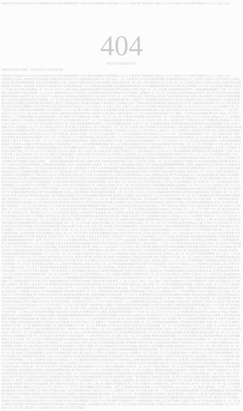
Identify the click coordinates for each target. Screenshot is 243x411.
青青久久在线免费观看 (29, 352)
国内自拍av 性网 (70, 219)
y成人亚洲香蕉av (106, 267)
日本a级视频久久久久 (59, 110)
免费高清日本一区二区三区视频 (168, 147)
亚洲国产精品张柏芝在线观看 (165, 106)
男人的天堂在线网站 (58, 301)
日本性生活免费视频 (100, 130)
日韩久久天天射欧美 (159, 291)
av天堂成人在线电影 (225, 147)
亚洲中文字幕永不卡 (82, 209)
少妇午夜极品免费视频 (203, 240)
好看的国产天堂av (140, 260)
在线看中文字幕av (12, 79)
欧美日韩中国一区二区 (159, 116)
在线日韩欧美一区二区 (129, 113)
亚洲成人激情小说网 (130, 267)
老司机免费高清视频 (74, 205)
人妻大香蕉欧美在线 (78, 390)
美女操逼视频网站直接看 (213, 161)
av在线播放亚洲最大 (157, 216)
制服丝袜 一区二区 (215, 216)
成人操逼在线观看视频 (118, 308)
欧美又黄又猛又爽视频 (182, 86)
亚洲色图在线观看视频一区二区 (138, 332)
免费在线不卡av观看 (95, 311)
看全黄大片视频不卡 (132, 99)
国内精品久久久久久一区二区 (191, 346)
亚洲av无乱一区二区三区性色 (52, 209)
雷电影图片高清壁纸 (61, 376)
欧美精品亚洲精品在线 (198, 270)
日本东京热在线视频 (158, 144)
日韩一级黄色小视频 (73, 82)
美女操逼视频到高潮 (182, 188)
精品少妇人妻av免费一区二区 (147, 284)
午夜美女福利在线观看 (102, 192)
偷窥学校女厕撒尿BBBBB (75, 113)
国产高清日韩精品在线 (176, 96)
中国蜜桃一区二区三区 (50, 99)
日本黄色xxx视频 (21, 144)
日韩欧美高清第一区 (123, 82)
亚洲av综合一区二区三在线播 (132, 287)
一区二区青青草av (129, 79)
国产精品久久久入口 (20, 199)
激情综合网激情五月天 (105, 332)
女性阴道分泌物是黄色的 (191, 168)
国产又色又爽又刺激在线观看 (132, 387)
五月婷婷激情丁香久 (126, 339)
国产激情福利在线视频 (99, 202)
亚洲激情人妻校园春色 (150, 240)
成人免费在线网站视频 (156, 178)
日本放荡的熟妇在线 (112, 110)
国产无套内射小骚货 (173, 205)
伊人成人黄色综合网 (45, 202)
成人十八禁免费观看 (184, 291)
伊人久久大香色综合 (210, 274)
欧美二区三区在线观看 (198, 229)
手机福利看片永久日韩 (107, 175)
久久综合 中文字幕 (135, 390)
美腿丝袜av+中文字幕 (32, 168)
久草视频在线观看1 (44, 315)
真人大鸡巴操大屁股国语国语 (19, 99)
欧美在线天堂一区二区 (223, 400)
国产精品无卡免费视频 (106, 99)
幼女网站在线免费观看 (216, 349)
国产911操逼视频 (179, 175)
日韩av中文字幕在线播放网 (174, 151)
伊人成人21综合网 (80, 332)
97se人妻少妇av (108, 79)
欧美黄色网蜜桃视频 (13, 253)
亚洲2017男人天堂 (65, 123)
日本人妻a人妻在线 (167, 120)
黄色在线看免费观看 (153, 79)
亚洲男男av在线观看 (87, 92)
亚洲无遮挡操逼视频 (28, 164)
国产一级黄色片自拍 (192, 120)
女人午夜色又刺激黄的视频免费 (126, 157)
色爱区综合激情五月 (136, 270)
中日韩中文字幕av (182, 298)
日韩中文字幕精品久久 (181, 264)
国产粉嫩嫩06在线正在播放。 (80, 147)
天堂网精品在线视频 (101, 86)
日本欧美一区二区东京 (138, 366)
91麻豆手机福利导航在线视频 (72, 243)
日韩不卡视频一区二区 (90, 346)
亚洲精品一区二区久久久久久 (193, 185)
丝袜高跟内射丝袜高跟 (106, 216)
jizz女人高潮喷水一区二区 (137, 352)
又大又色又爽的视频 (208, 178)
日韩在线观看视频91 (125, 226)
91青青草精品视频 (42, 144)
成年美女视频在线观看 (196, 192)
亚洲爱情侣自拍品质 (61, 79)
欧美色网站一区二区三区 (186, 144)
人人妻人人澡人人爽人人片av (136, 281)
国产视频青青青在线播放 (179, 397)
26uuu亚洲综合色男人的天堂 (80, 342)
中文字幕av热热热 (229, 363)
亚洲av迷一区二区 (33, 366)
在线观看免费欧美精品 (34, 171)
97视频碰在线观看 (162, 370)
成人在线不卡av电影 (48, 96)
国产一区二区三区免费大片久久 (59, 274)
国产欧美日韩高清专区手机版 (140, 137)
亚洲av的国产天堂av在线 (75, 226)
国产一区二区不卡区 (48, 140)
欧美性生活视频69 (124, 195)
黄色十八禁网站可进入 (194, 352)
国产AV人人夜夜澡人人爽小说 (199, 219)
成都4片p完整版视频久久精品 (66, 154)
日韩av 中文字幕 (136, 161)
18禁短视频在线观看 (29, 322)
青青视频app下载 (192, 222)
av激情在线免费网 (15, 243)
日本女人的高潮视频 (78, 164)
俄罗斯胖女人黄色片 (52, 103)
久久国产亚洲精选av (91, 274)
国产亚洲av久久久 (39, 134)
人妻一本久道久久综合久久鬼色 (135, 192)
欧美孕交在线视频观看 (209, 123)
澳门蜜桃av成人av (46, 318)
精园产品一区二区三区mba (223, 332)
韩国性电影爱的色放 (183, 123)
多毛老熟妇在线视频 (170, 332)
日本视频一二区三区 (13, 229)
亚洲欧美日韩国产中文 (95, 298)
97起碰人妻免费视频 (183, 178)
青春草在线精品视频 (163, 335)
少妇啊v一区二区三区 (104, 116)
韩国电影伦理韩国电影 (132, 291)
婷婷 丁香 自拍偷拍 (138, 376)
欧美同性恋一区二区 (102, 335)
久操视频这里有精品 (123, 329)
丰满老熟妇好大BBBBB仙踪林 (127, 298)
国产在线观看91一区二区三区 (111, 127)
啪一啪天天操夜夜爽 (133, 318)
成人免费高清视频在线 (212, 127)
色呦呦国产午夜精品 (186, 370)
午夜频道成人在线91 (126, 130)
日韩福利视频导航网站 (74, 140)
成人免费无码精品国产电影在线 (124, 199)
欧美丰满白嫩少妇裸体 (224, 250)
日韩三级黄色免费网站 (18, 106)
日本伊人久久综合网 (50, 400)
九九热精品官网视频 (194, 318)
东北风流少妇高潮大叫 (29, 157)
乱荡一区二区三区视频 (137, 370)
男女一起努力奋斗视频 (91, 151)
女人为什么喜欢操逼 (177, 363)
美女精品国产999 (154, 199)
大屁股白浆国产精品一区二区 (86, 199)
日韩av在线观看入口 (108, 352)
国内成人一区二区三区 (226, 229)
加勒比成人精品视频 (163, 301)
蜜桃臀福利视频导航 (107, 209)
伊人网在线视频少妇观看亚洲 (216, 212)
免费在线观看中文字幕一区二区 (75, 325)
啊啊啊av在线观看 (23, 147)
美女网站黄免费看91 (207, 140)
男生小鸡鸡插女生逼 (144, 229)
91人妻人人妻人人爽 (115, 106)
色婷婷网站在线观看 (31, 370)
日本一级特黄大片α (34, 212)
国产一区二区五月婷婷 (211, 134)
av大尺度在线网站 (187, 335)
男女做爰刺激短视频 (200, 147)
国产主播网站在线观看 (49, 339)
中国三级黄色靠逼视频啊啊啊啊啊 (164, 164)
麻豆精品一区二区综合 (200, 171)
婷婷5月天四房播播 (40, 233)
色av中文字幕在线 (199, 110)
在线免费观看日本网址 (162, 168)
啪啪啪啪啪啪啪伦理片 (21, 240)
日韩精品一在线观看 (23, 86)
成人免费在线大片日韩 (148, 380)
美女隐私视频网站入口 (86, 366)
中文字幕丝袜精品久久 (144, 151)
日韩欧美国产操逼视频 (93, 212)
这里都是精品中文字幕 (26, 281)
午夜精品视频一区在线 (47, 181)
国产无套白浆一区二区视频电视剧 (213, 181)
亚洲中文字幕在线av (80, 127)
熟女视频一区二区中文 (112, 222)
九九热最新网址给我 (86, 79)
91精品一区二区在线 (124, 181)
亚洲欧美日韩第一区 (163, 376)
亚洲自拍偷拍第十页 (76, 86)
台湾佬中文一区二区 (13, 260)
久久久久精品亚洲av (61, 171)
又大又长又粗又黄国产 (75, 305)
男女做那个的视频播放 (116, 257)
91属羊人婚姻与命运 (197, 164)
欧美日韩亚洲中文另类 (79, 175)
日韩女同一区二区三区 (180, 140)
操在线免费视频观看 (23, 82)
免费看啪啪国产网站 (113, 168)
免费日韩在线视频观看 (32, 110)
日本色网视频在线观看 (111, 342)
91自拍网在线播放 (75, 404)
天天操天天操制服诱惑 (57, 352)
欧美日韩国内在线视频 (139, 110)
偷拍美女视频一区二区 (136, 322)
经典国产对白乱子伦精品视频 (31, 383)
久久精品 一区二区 (24, 339)
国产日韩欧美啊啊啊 (202, 253)
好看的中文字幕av (183, 154)
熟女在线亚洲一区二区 (149, 195)
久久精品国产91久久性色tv (118, 246)
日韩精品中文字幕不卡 (87, 168)
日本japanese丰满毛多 (20, 181)
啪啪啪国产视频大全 (185, 161)
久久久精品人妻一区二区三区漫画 (69, 287)
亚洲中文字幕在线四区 (153, 264)
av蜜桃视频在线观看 (131, 164)
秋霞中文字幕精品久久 (98, 154)
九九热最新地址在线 (124, 205)
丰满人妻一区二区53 (218, 322)
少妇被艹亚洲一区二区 (65, 229)
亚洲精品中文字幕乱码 (124, 236)
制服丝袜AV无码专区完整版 (215, 246)
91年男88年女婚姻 (79, 281)
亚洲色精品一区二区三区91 (199, 308)
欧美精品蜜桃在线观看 (177, 294)
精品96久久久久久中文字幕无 (187, 267)
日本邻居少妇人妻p (16, 178)
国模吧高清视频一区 (99, 181)
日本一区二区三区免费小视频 (80, 222)
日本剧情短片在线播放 (114, 103)
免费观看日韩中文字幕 (139, 342)
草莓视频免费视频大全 (49, 147)
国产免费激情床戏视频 (178, 284)
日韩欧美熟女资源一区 (59, 168)
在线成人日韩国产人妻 (184, 274)
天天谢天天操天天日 (82, 322)
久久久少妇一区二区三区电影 (67, 407)
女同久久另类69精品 (66, 89)
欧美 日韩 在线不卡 (99, 96)
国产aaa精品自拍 (172, 250)
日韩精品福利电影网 (113, 161)
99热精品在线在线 (185, 315)
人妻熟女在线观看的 (229, 130)
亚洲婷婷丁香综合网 (166, 394)
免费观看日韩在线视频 (21, 318)
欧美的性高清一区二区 (160, 315)
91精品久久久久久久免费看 (186, 216)
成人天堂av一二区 (226, 253)
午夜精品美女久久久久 (67, 144)
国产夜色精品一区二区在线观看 (212, 298)
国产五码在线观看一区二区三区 (157, 325)
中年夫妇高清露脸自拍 (24, 400)
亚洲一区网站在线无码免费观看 (147, 103)
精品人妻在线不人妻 (36, 284)
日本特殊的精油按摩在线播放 (176, 137)
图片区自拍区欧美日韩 (128, 178)
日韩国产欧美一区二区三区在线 (66, 236)
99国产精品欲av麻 (98, 250)
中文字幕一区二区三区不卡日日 (152, 311)
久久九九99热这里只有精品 (62, 212)
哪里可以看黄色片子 (124, 400)
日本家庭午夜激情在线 (220, 342)
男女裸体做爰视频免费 (199, 202)
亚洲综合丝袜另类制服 (26, 274)
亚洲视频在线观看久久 (45, 264)
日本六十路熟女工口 (119, 229)
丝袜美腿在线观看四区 (203, 236)
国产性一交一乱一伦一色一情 (208, 383)
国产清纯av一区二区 (98, 329)
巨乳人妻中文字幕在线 (176, 383)
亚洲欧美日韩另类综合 (49, 86)
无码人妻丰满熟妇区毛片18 (152, 82)
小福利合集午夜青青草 (104, 281)
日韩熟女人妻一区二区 (176, 253)
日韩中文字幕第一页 (56, 157)
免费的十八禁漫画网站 (108, 322)
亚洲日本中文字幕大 (211, 157)
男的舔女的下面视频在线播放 (166, 270)
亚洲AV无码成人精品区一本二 (160, 233)
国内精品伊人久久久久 (171, 229)
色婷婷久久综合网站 (103, 113)
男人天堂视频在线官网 (204, 195)
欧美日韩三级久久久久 (186, 116)
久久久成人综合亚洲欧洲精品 (214, 86)
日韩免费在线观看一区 (76, 291)
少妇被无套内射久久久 (108, 137)
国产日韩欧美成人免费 (125, 359)
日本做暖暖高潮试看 (23, 130)
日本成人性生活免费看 (142, 127)
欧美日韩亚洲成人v (149, 205)
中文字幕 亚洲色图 (148, 181)
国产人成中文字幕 (84, 171)
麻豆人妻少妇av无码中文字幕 (170, 110)
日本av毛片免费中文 (48, 130)
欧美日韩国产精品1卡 (137, 171)
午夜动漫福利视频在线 (125, 264)
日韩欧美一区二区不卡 (102, 240)
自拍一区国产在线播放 (168, 281)
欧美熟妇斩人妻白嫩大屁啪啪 (82, 103)
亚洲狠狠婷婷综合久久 (179, 79)
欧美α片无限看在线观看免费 (22, 103)
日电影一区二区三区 (91, 134)
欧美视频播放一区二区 (152, 140)
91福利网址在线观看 (208, 264)
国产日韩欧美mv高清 (218, 366)
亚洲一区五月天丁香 (48, 240)
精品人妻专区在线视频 (78, 99)
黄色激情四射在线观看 (29, 137)
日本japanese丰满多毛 (59, 356)
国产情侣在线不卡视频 (188, 277)
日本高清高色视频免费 (198, 113)
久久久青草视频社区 (194, 281)
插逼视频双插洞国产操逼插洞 (96, 89)
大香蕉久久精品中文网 (207, 79)
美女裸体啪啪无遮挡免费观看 (90, 356)
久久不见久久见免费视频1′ (176, 181)
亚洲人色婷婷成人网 (226, 202)
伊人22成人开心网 (49, 277)
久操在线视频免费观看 (74, 130)
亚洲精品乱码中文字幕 (57, 380)
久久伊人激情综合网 (199, 205)
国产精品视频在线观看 (196, 250)
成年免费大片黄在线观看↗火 (25, 92)
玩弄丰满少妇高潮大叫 (71, 202)
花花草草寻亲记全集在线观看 (50, 106)
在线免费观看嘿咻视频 (95, 144)
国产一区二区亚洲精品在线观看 (103, 120)
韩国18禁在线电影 (170, 308)
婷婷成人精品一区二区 (140, 222)
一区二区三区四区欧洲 (136, 185)
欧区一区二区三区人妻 (15, 407)
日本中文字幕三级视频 (34, 270)
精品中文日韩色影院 (208, 99)
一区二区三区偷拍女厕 (168, 222)
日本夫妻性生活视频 (31, 216)
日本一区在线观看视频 (184, 134)
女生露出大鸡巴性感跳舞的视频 (95, 178)
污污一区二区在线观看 (40, 123)
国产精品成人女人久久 (156, 134)
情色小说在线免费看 (102, 287)
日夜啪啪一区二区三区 (226, 404)
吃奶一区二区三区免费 (153, 89)
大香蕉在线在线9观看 (72, 349)
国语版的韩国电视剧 (38, 260)
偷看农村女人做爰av (102, 305)
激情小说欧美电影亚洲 (87, 376)
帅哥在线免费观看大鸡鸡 (103, 233)
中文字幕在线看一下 (205, 199)
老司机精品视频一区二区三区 (156, 349)
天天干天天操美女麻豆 (220, 168)
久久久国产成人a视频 (72, 188)
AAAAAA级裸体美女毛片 (59, 92)
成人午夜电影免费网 (202, 175)
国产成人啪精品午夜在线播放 (127, 219)
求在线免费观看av (132, 175)
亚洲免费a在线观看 (69, 246)
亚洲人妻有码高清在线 (143, 356)
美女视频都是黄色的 (83, 270)
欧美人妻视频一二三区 (211, 387)
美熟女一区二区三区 (176, 329)
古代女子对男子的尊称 (45, 188)
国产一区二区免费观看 (30, 332)
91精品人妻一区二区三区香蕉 (70, 233)
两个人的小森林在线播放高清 (127, 144)
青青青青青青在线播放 (18, 202)
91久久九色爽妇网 (182, 311)
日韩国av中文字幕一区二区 (175, 257)
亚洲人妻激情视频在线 (54, 281)
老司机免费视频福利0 (62, 161)
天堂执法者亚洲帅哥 (98, 236)
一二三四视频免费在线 (24, 116)
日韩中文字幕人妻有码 (208, 397)
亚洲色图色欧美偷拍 (195, 332)
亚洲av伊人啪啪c (67, 151)
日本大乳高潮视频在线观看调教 (93, 195)
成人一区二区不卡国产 (197, 209)
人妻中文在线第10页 (91, 308)
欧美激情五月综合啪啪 (50, 404)
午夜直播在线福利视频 (179, 92)
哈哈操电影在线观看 (56, 267)
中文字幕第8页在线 (72, 120)
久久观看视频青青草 (177, 240)
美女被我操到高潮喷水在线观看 (92, 359)
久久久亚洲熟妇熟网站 (74, 240)
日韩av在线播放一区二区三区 (36, 89)
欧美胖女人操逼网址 (124, 154)
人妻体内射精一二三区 (154, 243)
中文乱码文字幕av (64, 178)
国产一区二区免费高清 (95, 219)
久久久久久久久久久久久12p (200, 106)
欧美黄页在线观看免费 (212, 380)
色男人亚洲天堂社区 (169, 356)
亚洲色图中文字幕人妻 (215, 144)
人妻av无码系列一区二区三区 (30, 154)
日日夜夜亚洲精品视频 (226, 96)
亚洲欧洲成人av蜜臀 (209, 315)
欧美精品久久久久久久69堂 (139, 120)
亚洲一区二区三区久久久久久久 (88, 157)
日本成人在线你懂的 (126, 140)
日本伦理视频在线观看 (117, 123)
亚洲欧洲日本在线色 (151, 339)
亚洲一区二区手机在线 (40, 335)
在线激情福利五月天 (41, 178)
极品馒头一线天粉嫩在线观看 (56, 195)
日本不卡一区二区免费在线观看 (151, 123)
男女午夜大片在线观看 (58, 366)
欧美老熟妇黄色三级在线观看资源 (177, 127)
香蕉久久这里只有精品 (219, 267)
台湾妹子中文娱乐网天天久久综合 (41, 185)
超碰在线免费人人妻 (50, 116)
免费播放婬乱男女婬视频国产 (208, 151)
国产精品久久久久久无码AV (85, 106)
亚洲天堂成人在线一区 (205, 243)
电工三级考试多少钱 (149, 96)
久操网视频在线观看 (53, 164)
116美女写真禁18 (201, 257)
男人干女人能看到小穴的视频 (145, 383)
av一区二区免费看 (177, 130)
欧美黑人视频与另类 (88, 161)
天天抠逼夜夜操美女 (136, 147)
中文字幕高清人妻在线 (65, 134)
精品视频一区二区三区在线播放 (123, 134)
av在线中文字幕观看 (186, 212)
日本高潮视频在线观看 (155, 86)
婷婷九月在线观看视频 (148, 250)
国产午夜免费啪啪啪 (50, 192)
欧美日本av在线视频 (194, 356)
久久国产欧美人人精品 (152, 130)
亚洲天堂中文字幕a (130, 233)
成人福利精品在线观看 (74, 96)
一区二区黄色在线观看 (117, 274)
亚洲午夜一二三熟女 (17, 311)
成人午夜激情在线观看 (131, 116)
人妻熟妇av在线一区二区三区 (210, 284)
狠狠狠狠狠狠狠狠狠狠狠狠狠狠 (75, 315)
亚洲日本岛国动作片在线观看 (58, 394)
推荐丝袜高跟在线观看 (149, 329)
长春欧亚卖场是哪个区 (205, 103)
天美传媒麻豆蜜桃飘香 (164, 322)
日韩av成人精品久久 (83, 352)
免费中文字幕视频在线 (77, 116)
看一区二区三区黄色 (181, 82)
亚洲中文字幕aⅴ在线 (122, 250)
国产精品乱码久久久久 (85, 370)
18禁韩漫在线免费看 (33, 356)
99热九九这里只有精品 (208, 82)
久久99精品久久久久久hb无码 (50, 199)
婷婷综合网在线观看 (98, 82)
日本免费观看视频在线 (226, 257)
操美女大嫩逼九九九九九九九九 (31, 387)
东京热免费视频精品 (212, 390)
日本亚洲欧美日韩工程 (202, 130)
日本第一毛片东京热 (121, 188)
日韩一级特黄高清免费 (104, 291)
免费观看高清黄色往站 (218, 260)
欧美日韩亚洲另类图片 (62, 346)
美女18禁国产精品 (127, 325)
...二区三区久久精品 (33, 397)
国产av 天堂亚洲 (38, 407)
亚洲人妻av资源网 (201, 96)
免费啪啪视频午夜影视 (109, 171)
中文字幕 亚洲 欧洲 (35, 236)
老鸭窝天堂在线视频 (36, 79)
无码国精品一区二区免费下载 (164, 318)
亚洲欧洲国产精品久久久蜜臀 (195, 325)
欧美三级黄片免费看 (117, 151)
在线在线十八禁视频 (17, 291)
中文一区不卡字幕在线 (57, 137)
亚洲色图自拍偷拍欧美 (127, 86)
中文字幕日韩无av (129, 243)
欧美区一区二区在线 (66, 308)
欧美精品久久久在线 (49, 205)
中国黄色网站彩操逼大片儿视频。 (164, 113)
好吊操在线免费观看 (204, 294)
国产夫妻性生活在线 (45, 294)
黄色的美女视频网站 (48, 82)
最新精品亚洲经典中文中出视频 (118, 92)
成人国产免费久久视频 (86, 110)
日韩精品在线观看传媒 (159, 157)
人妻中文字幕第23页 (23, 140)
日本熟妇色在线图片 (58, 397)
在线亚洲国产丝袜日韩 (84, 397)
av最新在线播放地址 (72, 264)
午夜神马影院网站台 (151, 226)
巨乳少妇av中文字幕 (53, 175)
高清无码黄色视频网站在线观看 (154, 212)
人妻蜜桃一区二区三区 (151, 92)
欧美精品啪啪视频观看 (186, 390)
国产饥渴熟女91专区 (127, 89)
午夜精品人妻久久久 (224, 185)
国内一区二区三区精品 (33, 257)
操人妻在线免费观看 (211, 335)
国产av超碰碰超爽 (21, 315)
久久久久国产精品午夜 (208, 137)
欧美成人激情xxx (211, 116)
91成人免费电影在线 (156, 175)
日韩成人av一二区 (221, 110)
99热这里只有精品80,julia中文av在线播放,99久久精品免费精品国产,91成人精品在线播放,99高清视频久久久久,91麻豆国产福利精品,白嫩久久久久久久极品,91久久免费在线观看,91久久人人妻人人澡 (115, 3)
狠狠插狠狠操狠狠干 (208, 89)
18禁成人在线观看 (184, 99)
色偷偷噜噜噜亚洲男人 (181, 89)
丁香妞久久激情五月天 (108, 185)
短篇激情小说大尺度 (179, 103)
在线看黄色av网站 (125, 253)
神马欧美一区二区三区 (207, 92)
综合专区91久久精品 (50, 373)
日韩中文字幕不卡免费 (220, 318)
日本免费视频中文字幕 (26, 175)
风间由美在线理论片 (48, 120)
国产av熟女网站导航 (152, 363)
